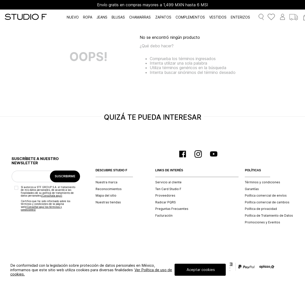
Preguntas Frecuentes (171, 209)
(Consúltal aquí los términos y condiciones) (41, 208)
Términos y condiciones (262, 182)
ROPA (87, 17)
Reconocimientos (109, 189)
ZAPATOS (163, 17)
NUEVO (73, 17)
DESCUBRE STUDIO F (111, 170)
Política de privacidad (261, 209)
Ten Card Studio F (168, 189)
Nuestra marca (106, 182)
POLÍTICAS (253, 170)
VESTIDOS (217, 17)
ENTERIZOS (240, 17)
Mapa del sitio (106, 195)
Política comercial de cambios (267, 202)
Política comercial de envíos (266, 195)
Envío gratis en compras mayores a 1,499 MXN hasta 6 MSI (152, 5)
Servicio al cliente (168, 182)
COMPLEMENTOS (190, 17)
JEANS (102, 17)
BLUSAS (118, 17)
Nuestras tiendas (108, 202)
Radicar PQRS (165, 202)
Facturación (164, 215)
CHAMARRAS (140, 17)
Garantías (252, 189)
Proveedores (165, 195)
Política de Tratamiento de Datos (269, 215)
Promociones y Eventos (262, 222)
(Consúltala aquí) (51, 195)
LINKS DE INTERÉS (169, 170)
